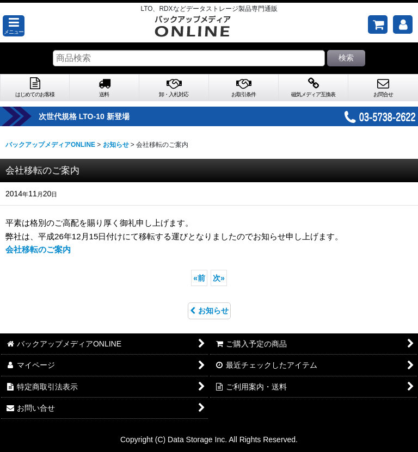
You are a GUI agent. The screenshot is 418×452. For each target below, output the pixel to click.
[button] (13, 25)
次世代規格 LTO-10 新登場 (103, 116)
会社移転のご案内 (38, 249)
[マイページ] (403, 24)
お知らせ (209, 310)
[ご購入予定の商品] (378, 24)
